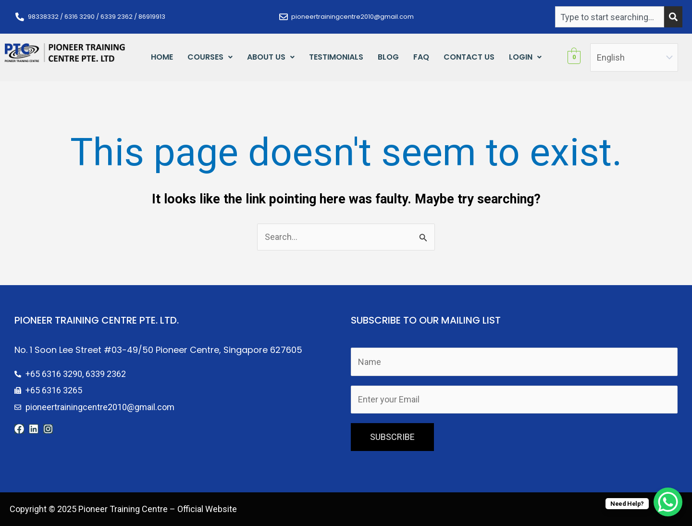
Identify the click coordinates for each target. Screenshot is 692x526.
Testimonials (336, 57)
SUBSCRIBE (392, 437)
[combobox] (609, 16)
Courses (210, 57)
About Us (271, 57)
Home (162, 57)
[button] (210, 57)
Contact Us (469, 57)
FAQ (421, 57)
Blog (388, 57)
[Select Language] (634, 57)
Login (525, 57)
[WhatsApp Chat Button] (668, 502)
